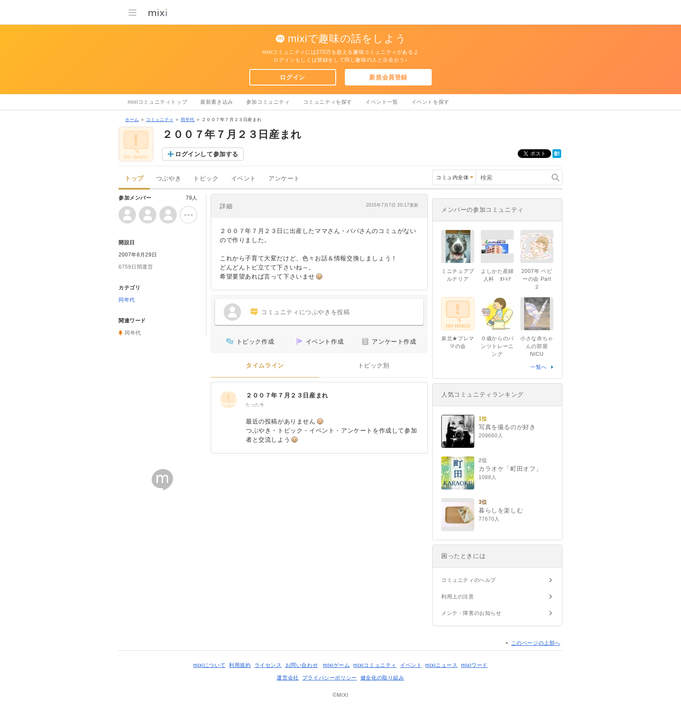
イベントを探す (430, 102)
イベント (243, 178)
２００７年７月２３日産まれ (287, 395)
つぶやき (168, 178)
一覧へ (538, 367)
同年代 (188, 119)
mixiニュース (441, 665)
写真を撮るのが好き (507, 427)
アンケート (284, 178)
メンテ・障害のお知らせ (471, 613)
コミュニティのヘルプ (468, 580)
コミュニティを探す (327, 102)
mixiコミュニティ (375, 665)
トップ (134, 178)
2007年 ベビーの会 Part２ (537, 279)
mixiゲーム (336, 665)
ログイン (292, 77)
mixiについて (209, 665)
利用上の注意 (457, 597)
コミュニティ (160, 119)
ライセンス (268, 665)
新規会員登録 (388, 77)
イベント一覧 (381, 102)
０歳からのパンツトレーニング (497, 346)
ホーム (132, 119)
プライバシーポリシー (329, 678)
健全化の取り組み (382, 678)
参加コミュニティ (268, 102)
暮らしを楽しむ (501, 510)
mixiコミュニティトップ (157, 102)
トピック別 (374, 365)
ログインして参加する (206, 154)
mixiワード (474, 665)
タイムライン (265, 365)
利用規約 (240, 665)
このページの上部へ (535, 643)
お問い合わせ (301, 665)
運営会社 (287, 678)
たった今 (255, 404)
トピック (205, 178)
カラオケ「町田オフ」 (510, 468)
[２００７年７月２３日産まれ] (228, 399)
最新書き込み (216, 102)
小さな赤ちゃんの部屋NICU (536, 346)
